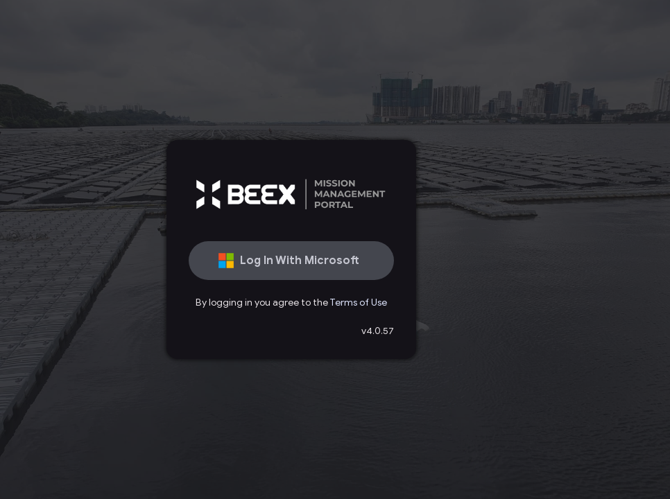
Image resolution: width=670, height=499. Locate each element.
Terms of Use (358, 302)
